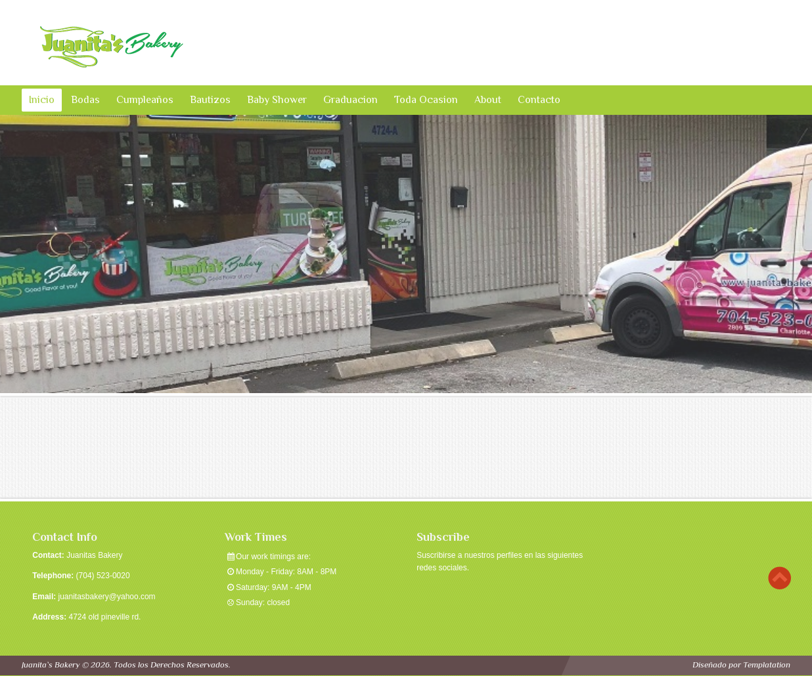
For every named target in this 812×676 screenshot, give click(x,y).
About (487, 100)
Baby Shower (277, 100)
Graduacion (350, 100)
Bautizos (210, 100)
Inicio (42, 100)
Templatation (766, 664)
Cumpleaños (144, 100)
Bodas (85, 100)
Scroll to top (779, 577)
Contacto (539, 100)
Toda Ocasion (426, 100)
